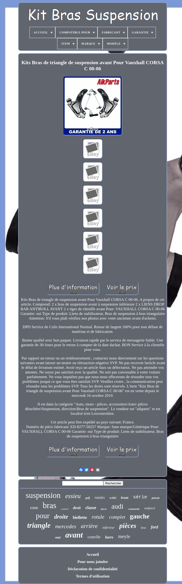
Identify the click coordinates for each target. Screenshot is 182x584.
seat (57, 537)
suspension (43, 495)
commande (134, 508)
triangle (39, 525)
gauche (140, 516)
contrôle (94, 537)
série (140, 497)
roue (34, 507)
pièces (127, 525)
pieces (104, 509)
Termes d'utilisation (92, 576)
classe (90, 507)
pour (42, 515)
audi (117, 506)
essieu (73, 496)
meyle (124, 536)
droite (61, 517)
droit (77, 508)
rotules (99, 498)
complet (117, 517)
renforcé (149, 508)
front (124, 498)
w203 (112, 498)
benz (143, 527)
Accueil (92, 554)
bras (49, 505)
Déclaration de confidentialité (93, 569)
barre (109, 537)
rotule (98, 517)
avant (74, 535)
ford (154, 527)
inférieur (108, 527)
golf (87, 498)
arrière (89, 526)
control (64, 508)
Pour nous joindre (92, 561)
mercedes (65, 526)
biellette (80, 517)
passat (155, 498)
